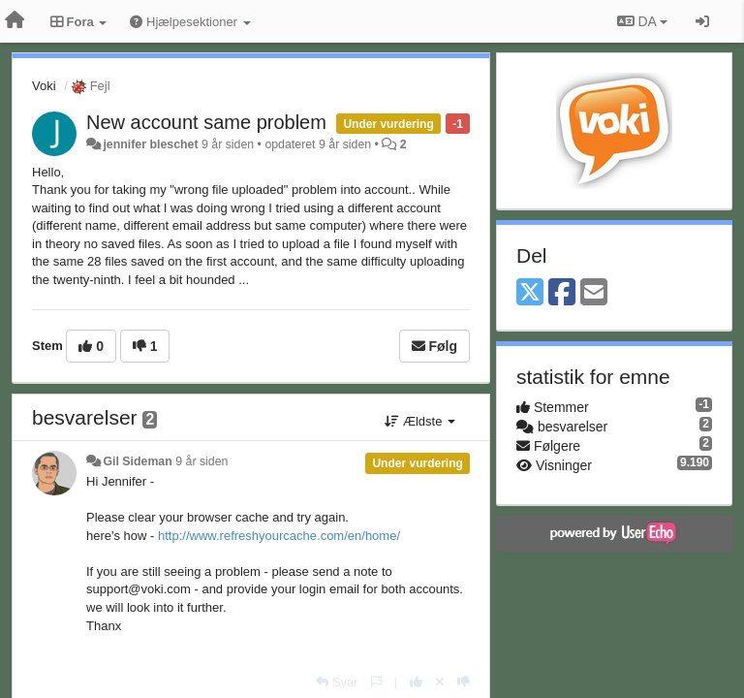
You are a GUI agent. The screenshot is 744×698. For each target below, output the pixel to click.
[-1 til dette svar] (463, 682)
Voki (44, 86)
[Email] (593, 293)
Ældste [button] (420, 421)
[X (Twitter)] (529, 293)
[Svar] (336, 682)
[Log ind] (702, 21)
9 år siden (201, 461)
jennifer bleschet (150, 144)
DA (642, 21)
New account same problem (206, 122)
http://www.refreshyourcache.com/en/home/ (279, 535)
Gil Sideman (137, 461)
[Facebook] (561, 293)
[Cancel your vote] (440, 682)
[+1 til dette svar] (416, 682)
